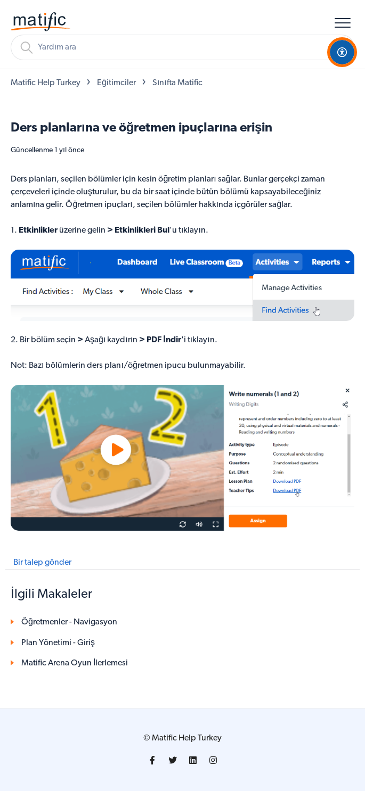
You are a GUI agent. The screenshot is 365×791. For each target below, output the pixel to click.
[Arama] (182, 47)
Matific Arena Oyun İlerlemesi (74, 663)
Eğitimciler (116, 83)
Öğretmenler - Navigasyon (69, 622)
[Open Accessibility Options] (342, 52)
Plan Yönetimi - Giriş (58, 643)
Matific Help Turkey (45, 83)
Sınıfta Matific (177, 83)
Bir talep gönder (42, 562)
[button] (342, 23)
